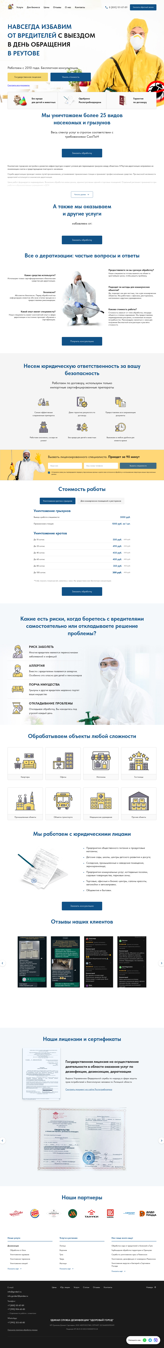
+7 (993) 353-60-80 (16, 1322)
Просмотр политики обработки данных (22, 1330)
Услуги (19, 7)
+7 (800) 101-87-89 (16, 1305)
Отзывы (57, 7)
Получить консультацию (82, 341)
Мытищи (63, 1263)
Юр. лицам (65, 1287)
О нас (68, 7)
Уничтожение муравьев (19, 1254)
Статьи (86, 1287)
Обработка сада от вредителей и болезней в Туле (132, 1246)
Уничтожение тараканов (20, 1259)
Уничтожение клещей (19, 1263)
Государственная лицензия (27, 77)
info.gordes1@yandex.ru (18, 1296)
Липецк (63, 1246)
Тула (61, 1254)
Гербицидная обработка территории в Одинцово (132, 1250)
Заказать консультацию (82, 906)
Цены (46, 7)
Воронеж (63, 1250)
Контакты (80, 7)
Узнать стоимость (70, 77)
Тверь (62, 1259)
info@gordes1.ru (14, 1292)
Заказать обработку (82, 153)
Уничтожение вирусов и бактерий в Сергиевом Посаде (131, 1264)
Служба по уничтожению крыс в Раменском (129, 1254)
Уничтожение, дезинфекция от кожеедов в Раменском (134, 1259)
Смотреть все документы (19, 85)
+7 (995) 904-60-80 (16, 1309)
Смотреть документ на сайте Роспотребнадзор (88, 1089)
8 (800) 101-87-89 (116, 7)
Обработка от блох (18, 1250)
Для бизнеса (33, 7)
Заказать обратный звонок (143, 7)
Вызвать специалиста (138, 466)
